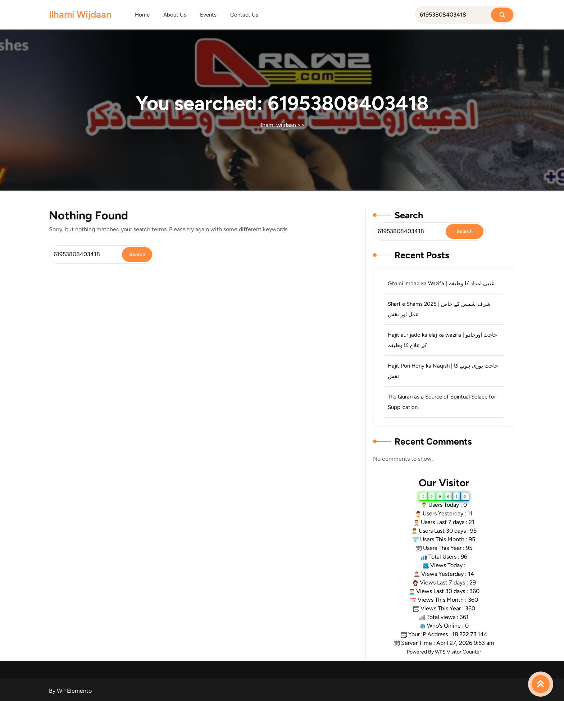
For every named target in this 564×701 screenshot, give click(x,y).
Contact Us (244, 15)
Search (409, 215)
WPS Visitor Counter (458, 652)
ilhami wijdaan (80, 14)
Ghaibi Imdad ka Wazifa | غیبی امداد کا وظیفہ (441, 283)
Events (208, 15)
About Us (174, 15)
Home (142, 15)
